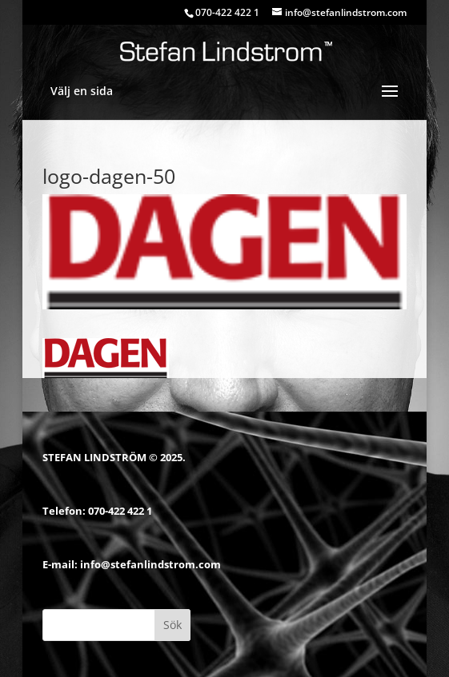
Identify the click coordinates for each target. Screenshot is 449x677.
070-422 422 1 (120, 511)
